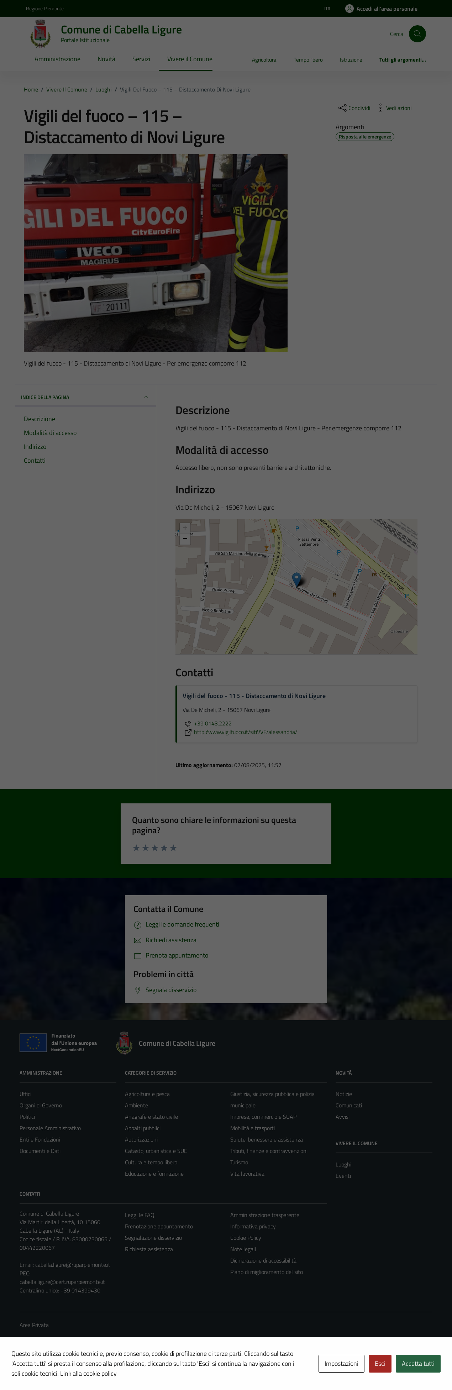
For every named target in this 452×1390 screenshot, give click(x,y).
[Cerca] (417, 33)
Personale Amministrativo (50, 1128)
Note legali (243, 1249)
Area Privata (34, 1325)
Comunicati (349, 1105)
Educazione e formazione (154, 1173)
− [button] (185, 539)
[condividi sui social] (354, 108)
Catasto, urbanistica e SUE (156, 1151)
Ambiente (136, 1105)
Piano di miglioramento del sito (266, 1272)
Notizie (344, 1094)
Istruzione (351, 60)
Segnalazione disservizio (153, 1237)
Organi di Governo (41, 1105)
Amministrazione (57, 59)
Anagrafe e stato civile (151, 1116)
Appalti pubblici (143, 1128)
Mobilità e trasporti (252, 1128)
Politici (27, 1116)
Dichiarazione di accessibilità (263, 1260)
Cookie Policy (245, 1237)
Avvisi (342, 1116)
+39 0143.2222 (207, 723)
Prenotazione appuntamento (159, 1226)
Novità (106, 59)
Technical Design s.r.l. (68, 1369)
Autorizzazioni (141, 1139)
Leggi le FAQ (139, 1215)
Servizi (141, 59)
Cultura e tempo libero (151, 1162)
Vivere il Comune (189, 59)
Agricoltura (264, 60)
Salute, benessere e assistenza (266, 1139)
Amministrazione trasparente (264, 1215)
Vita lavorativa (247, 1173)
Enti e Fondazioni (40, 1139)
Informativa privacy (253, 1226)
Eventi (343, 1175)
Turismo (239, 1162)
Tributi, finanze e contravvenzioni (269, 1151)
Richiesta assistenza (149, 1249)
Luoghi (343, 1164)
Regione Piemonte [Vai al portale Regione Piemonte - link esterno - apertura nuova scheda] (45, 8)
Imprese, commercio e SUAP (263, 1116)
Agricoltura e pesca (147, 1094)
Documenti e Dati (40, 1151)
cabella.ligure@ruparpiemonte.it (72, 1264)
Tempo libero (308, 60)
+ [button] (185, 528)
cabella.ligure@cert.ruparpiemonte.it (62, 1282)
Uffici (25, 1094)
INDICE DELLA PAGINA (85, 397)
